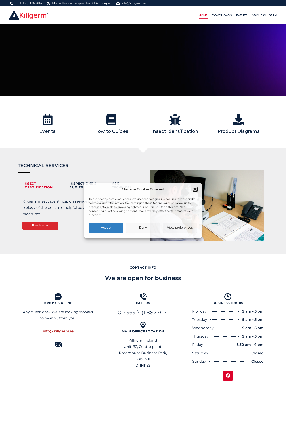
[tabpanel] (79, 216)
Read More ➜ (40, 225)
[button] (195, 189)
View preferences (180, 227)
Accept (106, 227)
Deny (143, 227)
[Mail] (58, 344)
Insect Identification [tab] (38, 185)
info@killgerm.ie (131, 3)
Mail (58, 351)
